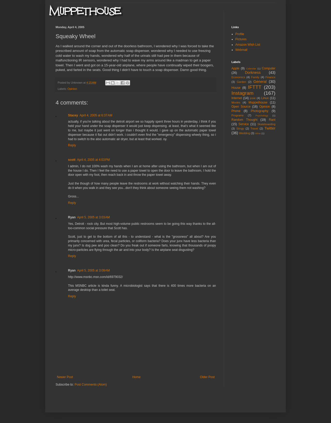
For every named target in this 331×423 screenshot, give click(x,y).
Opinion (72, 88)
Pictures (240, 39)
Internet (236, 98)
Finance (270, 77)
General (260, 81)
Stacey (73, 115)
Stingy (240, 128)
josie (252, 98)
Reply (72, 145)
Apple (235, 68)
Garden (241, 81)
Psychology (261, 115)
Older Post (207, 377)
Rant (272, 120)
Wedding (244, 133)
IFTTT (254, 87)
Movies (235, 102)
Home (136, 377)
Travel (254, 128)
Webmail (241, 50)
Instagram (242, 93)
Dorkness (253, 72)
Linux (265, 98)
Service (243, 124)
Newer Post (65, 377)
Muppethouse (258, 102)
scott (72, 160)
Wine (258, 133)
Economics (238, 77)
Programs (237, 115)
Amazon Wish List (247, 44)
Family (255, 77)
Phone (235, 111)
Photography (259, 111)
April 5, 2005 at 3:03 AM (93, 217)
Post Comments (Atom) (90, 384)
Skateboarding (266, 124)
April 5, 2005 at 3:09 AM (93, 270)
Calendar (251, 68)
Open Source (241, 106)
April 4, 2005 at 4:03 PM (93, 160)
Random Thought (244, 120)
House (235, 88)
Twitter (270, 128)
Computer (268, 68)
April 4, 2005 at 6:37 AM (96, 115)
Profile (239, 34)
